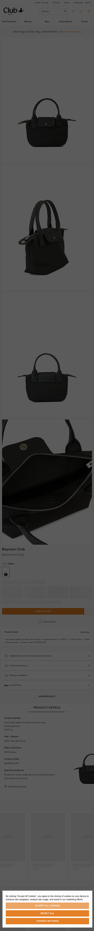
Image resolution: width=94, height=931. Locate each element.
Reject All (47, 913)
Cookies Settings (47, 921)
